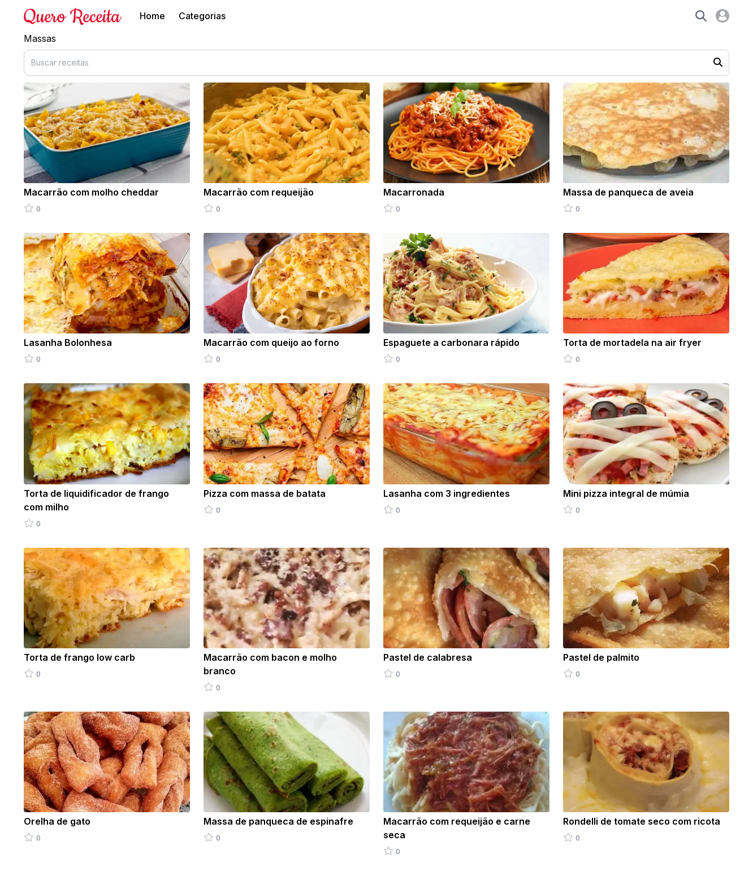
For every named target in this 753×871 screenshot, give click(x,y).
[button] (701, 15)
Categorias (202, 15)
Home (152, 15)
